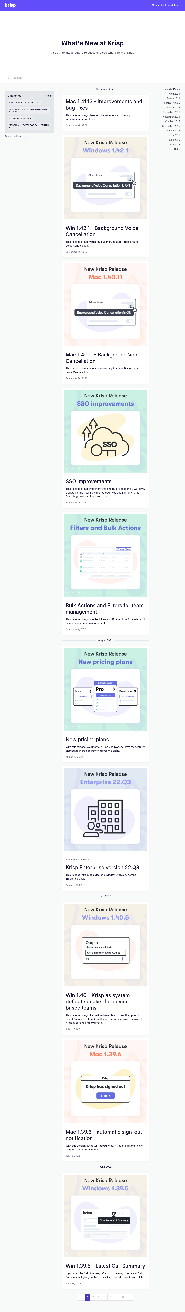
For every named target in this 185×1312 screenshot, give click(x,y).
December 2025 (171, 112)
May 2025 (174, 144)
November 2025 (171, 116)
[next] (129, 1297)
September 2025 (171, 126)
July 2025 (174, 135)
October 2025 (172, 121)
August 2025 (173, 130)
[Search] (33, 78)
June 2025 (174, 139)
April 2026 (174, 93)
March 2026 (173, 98)
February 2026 (172, 103)
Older (177, 149)
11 (123, 1297)
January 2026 (172, 107)
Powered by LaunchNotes (16, 136)
